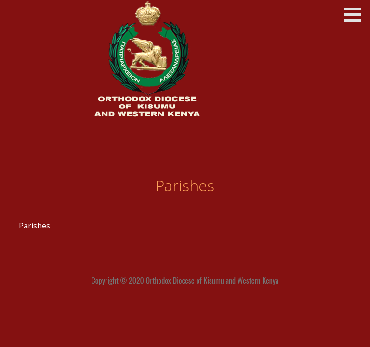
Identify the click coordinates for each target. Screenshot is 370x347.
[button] (356, 14)
